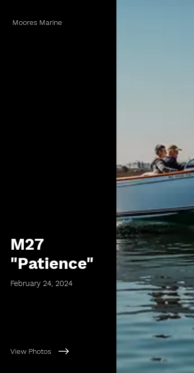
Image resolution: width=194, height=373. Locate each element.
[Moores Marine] (58, 22)
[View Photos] (58, 351)
